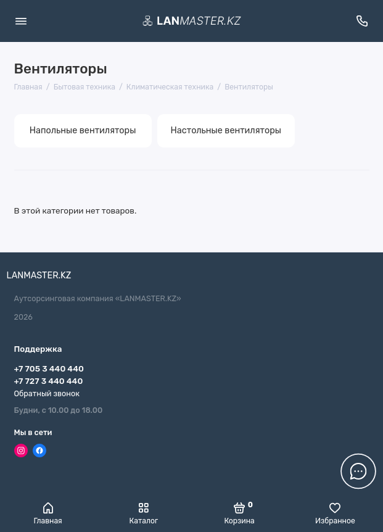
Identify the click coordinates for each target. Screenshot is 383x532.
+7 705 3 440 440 (49, 368)
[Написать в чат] (358, 471)
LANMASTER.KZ (39, 275)
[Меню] (21, 21)
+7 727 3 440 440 (48, 381)
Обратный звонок (47, 393)
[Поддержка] (363, 21)
